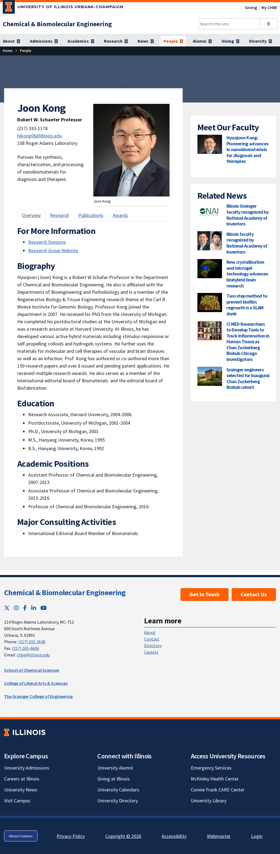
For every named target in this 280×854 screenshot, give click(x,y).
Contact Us (254, 594)
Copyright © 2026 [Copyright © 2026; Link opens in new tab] (123, 836)
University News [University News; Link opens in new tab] (20, 789)
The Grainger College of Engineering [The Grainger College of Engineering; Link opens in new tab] (38, 696)
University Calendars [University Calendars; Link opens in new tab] (118, 789)
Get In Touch (204, 594)
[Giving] (230, 41)
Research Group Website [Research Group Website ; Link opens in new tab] (53, 250)
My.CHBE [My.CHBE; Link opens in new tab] (269, 7)
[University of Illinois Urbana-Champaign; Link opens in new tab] (63, 8)
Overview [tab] (31, 215)
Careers (151, 652)
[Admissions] (43, 41)
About (150, 632)
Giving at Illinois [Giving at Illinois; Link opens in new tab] (113, 779)
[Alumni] (202, 41)
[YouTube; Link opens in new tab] (43, 607)
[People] (173, 41)
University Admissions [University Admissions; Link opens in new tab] (26, 768)
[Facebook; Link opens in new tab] (25, 607)
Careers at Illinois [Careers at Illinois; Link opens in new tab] (21, 779)
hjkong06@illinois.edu (39, 136)
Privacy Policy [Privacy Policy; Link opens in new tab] (71, 836)
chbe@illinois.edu (33, 655)
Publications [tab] (90, 215)
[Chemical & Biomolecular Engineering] (57, 24)
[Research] (115, 41)
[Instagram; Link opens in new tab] (16, 607)
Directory (153, 645)
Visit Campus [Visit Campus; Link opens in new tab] (17, 800)
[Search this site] (229, 24)
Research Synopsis (47, 242)
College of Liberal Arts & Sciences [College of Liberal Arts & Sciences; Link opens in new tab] (36, 683)
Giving (251, 7)
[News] (145, 41)
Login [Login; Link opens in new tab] (256, 836)
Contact (151, 639)
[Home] (7, 51)
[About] (11, 41)
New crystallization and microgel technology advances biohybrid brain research (247, 274)
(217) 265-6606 (25, 648)
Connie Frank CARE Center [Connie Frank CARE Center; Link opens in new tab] (217, 789)
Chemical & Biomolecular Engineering (65, 592)
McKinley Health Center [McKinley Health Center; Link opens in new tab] (215, 779)
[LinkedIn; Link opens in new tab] (33, 607)
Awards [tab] (120, 215)
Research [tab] (59, 215)
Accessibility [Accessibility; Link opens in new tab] (174, 836)
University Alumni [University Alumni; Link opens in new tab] (115, 768)
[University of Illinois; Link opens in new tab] (24, 732)
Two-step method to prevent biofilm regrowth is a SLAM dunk (246, 305)
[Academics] (81, 41)
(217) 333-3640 (31, 641)
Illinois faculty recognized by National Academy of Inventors (246, 243)
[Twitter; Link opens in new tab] (7, 607)
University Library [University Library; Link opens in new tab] (208, 800)
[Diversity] (260, 41)
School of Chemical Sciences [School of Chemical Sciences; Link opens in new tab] (31, 670)
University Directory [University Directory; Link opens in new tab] (117, 800)
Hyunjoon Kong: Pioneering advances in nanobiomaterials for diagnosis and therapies (247, 149)
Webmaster (219, 836)
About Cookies (21, 836)
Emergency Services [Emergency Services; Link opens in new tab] (211, 768)
